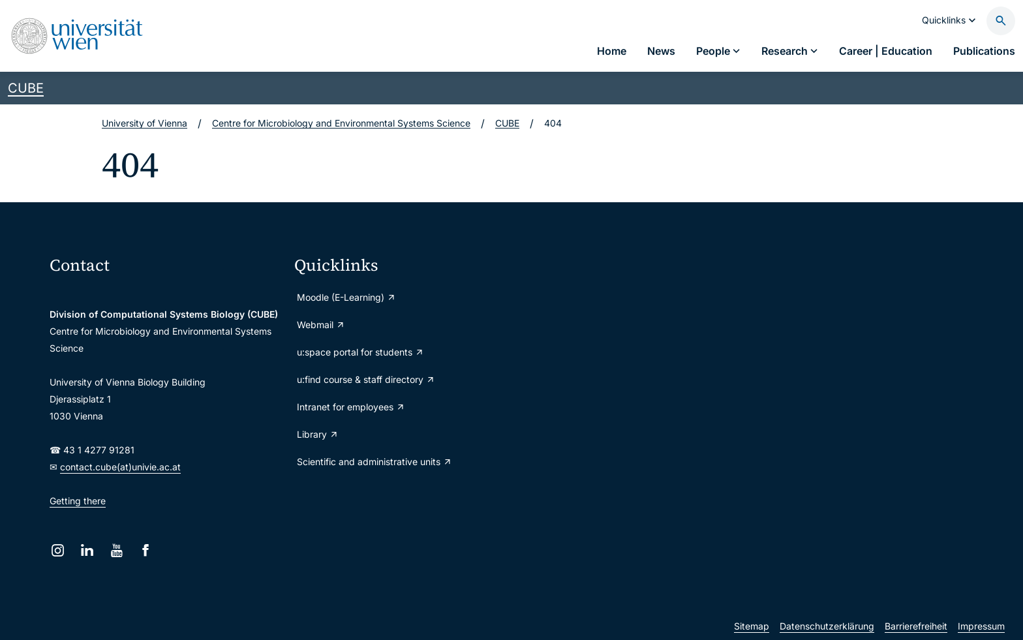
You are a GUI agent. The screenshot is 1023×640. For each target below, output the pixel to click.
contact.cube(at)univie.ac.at (120, 466)
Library (318, 434)
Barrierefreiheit (916, 626)
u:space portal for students (360, 352)
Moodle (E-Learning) (346, 297)
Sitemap (751, 626)
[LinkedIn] (87, 550)
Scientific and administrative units (374, 461)
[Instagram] (57, 550)
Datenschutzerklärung (827, 626)
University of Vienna (144, 123)
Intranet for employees (351, 406)
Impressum (981, 626)
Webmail (321, 324)
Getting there (78, 500)
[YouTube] (116, 550)
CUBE (26, 88)
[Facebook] (145, 550)
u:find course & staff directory (366, 379)
